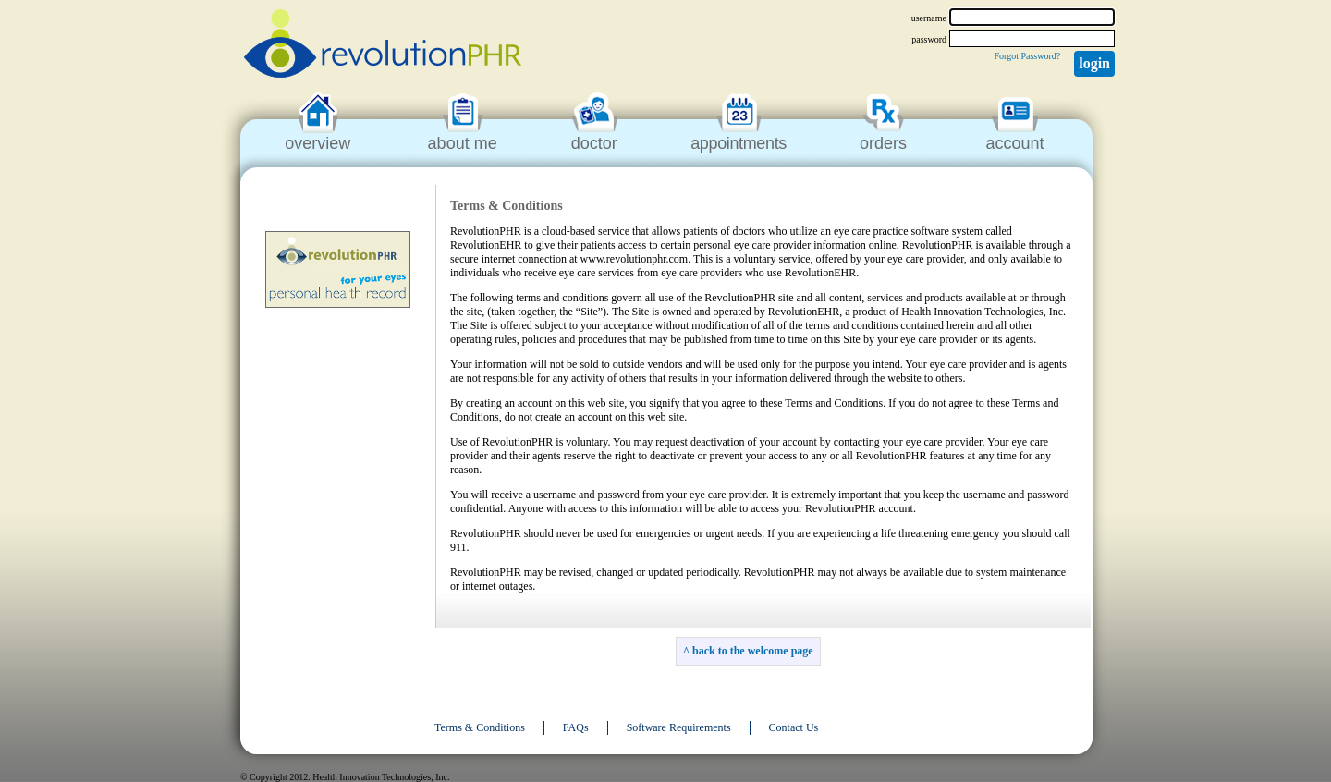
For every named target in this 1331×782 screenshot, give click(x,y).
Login (1094, 63)
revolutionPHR (382, 46)
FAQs (576, 727)
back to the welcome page (752, 650)
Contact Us (794, 727)
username (928, 18)
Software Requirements (679, 727)
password (928, 39)
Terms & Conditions (479, 727)
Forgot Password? (1027, 56)
